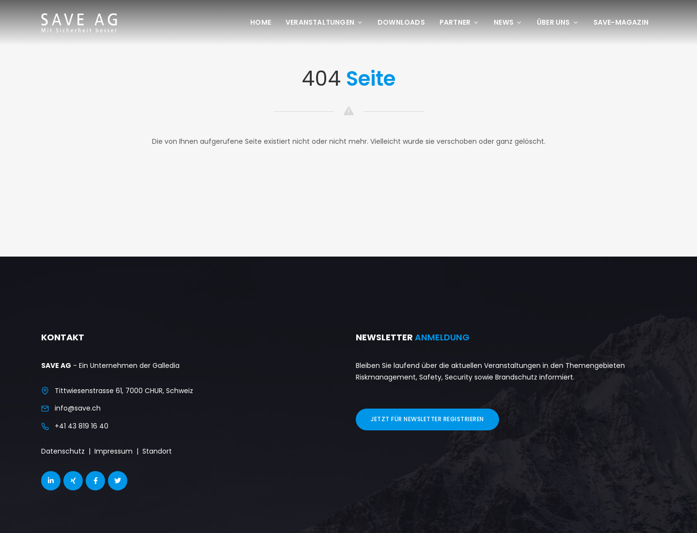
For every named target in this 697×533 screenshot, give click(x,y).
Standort (157, 451)
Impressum (113, 451)
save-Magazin (621, 22)
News (508, 22)
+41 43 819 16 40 (81, 426)
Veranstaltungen (324, 22)
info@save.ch (78, 408)
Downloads (401, 22)
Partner (459, 22)
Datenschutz (63, 451)
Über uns (558, 22)
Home (260, 22)
